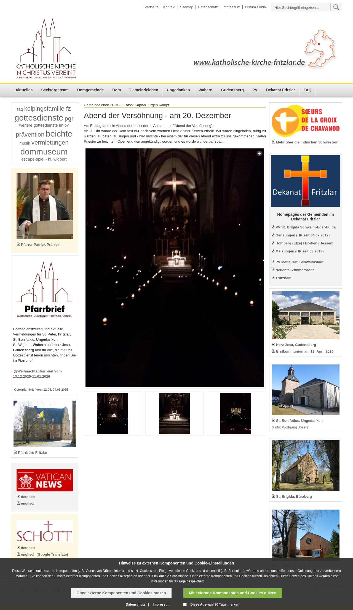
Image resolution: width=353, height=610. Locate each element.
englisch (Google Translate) (44, 554)
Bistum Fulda (255, 7)
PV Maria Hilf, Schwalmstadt (299, 262)
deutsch (28, 497)
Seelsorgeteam (55, 90)
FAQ (308, 90)
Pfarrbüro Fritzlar (32, 453)
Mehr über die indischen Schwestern (307, 142)
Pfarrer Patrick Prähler (40, 245)
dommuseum (44, 151)
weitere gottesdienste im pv (44, 125)
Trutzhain (284, 278)
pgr (69, 118)
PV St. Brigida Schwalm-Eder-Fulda (306, 227)
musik (24, 143)
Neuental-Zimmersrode (295, 270)
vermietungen (50, 142)
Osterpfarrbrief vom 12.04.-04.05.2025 (41, 389)
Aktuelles (24, 90)
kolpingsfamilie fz (47, 108)
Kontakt (169, 7)
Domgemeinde (90, 90)
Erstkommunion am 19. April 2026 (304, 351)
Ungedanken (178, 90)
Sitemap (186, 7)
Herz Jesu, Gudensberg (296, 345)
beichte (59, 133)
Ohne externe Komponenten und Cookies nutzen (121, 593)
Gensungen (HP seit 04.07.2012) (303, 235)
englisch (28, 503)
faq (20, 109)
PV (255, 90)
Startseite (151, 7)
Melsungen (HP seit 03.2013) (300, 251)
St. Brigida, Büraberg (294, 496)
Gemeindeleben (143, 90)
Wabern (206, 90)
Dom (116, 90)
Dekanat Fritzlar (280, 90)
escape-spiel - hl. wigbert (43, 159)
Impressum (231, 7)
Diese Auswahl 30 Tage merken (214, 604)
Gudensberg (232, 90)
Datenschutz (208, 7)
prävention (30, 134)
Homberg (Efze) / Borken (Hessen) (304, 243)
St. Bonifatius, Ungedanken (299, 421)
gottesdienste (39, 117)
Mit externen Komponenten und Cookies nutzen (232, 593)
